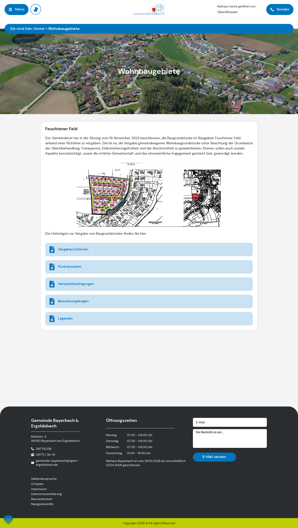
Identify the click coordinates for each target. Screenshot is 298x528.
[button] (8, 519)
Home (39, 28)
